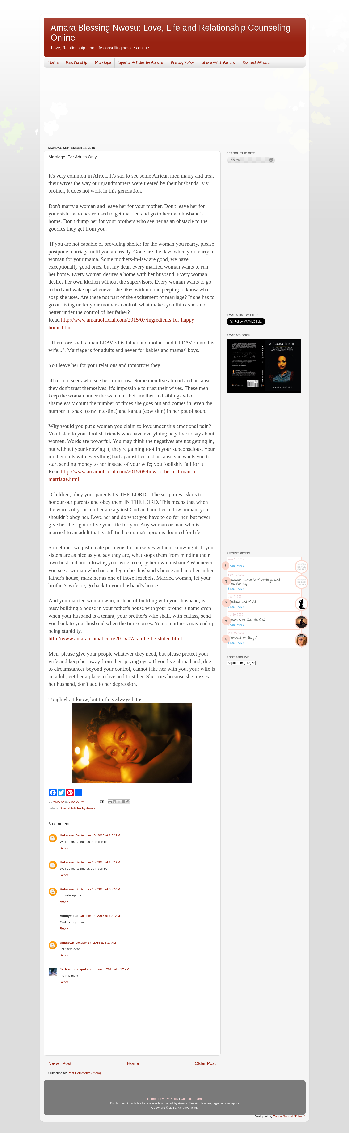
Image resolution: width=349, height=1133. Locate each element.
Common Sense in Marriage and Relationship (254, 581)
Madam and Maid (242, 601)
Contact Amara (256, 63)
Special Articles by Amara (140, 63)
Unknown (67, 835)
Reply (64, 848)
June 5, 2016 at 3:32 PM (112, 969)
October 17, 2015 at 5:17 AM (96, 942)
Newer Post (59, 1063)
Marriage (103, 63)
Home (53, 63)
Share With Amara (218, 63)
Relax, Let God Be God (246, 619)
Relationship (76, 63)
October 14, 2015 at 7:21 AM (100, 916)
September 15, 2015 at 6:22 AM (98, 889)
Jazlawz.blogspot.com (77, 969)
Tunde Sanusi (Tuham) (289, 1116)
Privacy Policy (182, 63)
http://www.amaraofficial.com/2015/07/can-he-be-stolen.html (115, 638)
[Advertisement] (175, 108)
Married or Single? (243, 637)
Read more (236, 565)
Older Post (205, 1063)
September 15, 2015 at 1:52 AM (98, 835)
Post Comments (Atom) (84, 1073)
